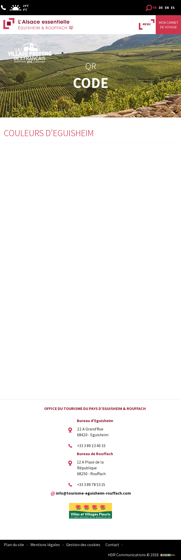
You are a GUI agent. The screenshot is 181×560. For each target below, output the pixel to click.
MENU (147, 24)
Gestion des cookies (83, 544)
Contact (112, 544)
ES (173, 7)
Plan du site (14, 544)
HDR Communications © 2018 (142, 554)
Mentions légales (45, 544)
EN (167, 7)
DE (161, 7)
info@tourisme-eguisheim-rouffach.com (93, 493)
